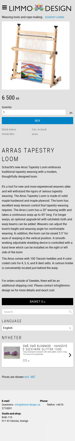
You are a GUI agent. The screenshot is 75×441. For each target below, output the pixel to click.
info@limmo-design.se (27, 404)
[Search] (70, 311)
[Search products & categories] (37, 312)
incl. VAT (29, 377)
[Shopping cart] (37, 301)
